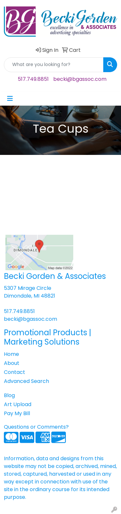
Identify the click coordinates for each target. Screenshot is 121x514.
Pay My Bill (17, 413)
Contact (14, 372)
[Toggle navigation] (10, 98)
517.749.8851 (33, 79)
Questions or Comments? (36, 427)
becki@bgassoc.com (79, 79)
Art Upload (17, 404)
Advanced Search (26, 381)
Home (11, 354)
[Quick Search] (54, 64)
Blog (9, 395)
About (11, 363)
